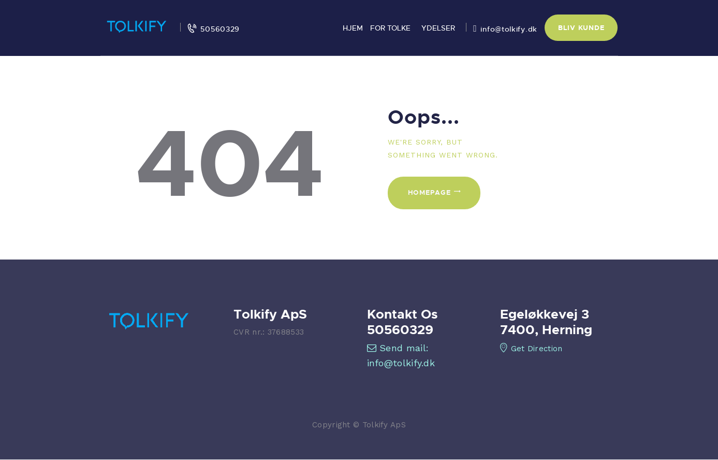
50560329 (400, 329)
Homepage (429, 192)
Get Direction (531, 348)
